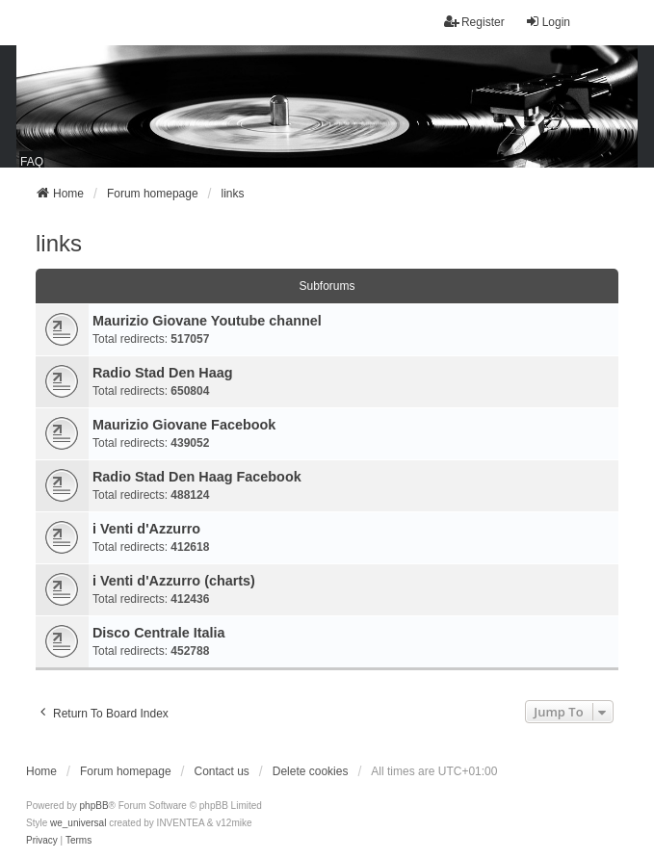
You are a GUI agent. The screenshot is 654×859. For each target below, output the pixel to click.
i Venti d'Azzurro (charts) (173, 580)
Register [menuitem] (474, 21)
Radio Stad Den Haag (162, 372)
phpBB (94, 805)
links (59, 243)
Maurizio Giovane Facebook (183, 424)
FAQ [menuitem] (31, 162)
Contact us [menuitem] (221, 771)
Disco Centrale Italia (158, 632)
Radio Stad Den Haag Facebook (196, 476)
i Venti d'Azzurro (146, 528)
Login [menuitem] (547, 21)
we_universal (78, 823)
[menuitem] (42, 840)
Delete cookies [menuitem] (311, 771)
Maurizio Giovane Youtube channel (207, 320)
